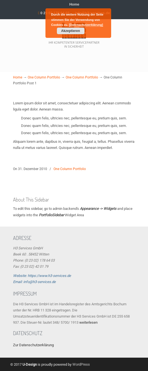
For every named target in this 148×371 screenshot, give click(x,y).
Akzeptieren (70, 31)
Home (74, 4)
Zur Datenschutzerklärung (33, 345)
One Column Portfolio (44, 77)
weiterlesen (88, 322)
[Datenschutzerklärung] (86, 24)
